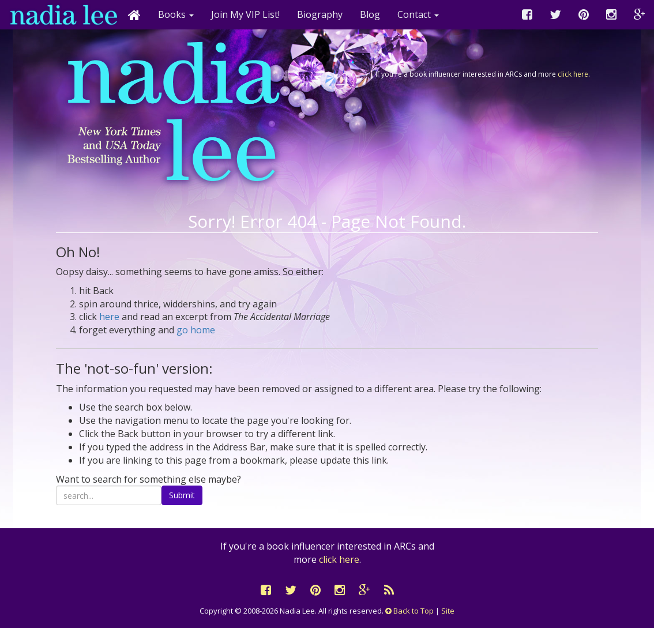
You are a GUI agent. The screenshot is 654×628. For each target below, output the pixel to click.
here (109, 316)
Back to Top (409, 611)
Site (447, 611)
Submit (182, 495)
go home (195, 330)
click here (573, 74)
